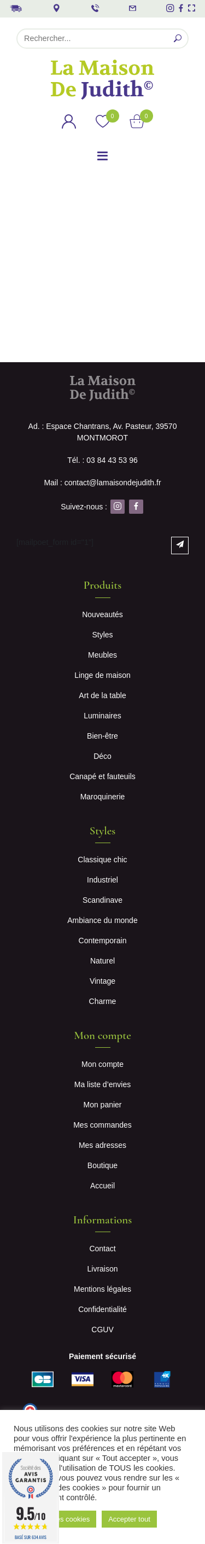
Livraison (102, 1268)
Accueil (102, 1185)
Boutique (102, 1165)
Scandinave (102, 900)
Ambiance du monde (102, 920)
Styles (102, 634)
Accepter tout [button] (129, 1519)
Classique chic (102, 859)
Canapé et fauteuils (102, 776)
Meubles (102, 655)
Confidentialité (102, 1309)
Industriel (102, 879)
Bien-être (102, 736)
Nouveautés (102, 614)
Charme (102, 1001)
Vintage (102, 981)
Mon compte (102, 1064)
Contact (102, 1248)
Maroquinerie (102, 796)
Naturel (102, 960)
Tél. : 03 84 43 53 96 (102, 460)
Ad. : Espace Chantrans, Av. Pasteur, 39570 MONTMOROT (102, 432)
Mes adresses (102, 1145)
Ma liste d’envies (102, 1084)
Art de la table (102, 695)
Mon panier (102, 1104)
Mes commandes (102, 1125)
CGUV (102, 1329)
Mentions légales (102, 1289)
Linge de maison (102, 675)
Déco (102, 756)
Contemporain (103, 940)
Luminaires (102, 715)
